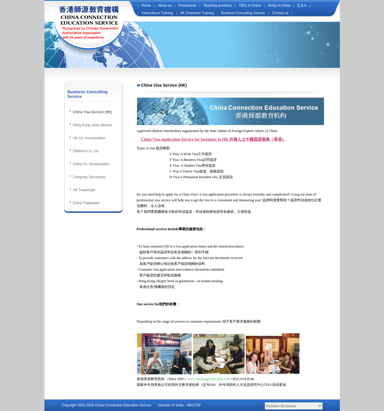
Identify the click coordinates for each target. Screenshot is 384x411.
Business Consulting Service (243, 13)
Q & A (301, 5)
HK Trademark (84, 190)
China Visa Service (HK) (92, 112)
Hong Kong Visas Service (92, 125)
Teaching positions (217, 5)
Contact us (280, 13)
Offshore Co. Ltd (85, 151)
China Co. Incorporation (91, 164)
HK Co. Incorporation (89, 138)
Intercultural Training (157, 13)
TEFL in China (250, 5)
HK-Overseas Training (197, 13)
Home (146, 5)
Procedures (187, 5)
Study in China (279, 5)
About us (164, 5)
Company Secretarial (89, 177)
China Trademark (86, 203)
